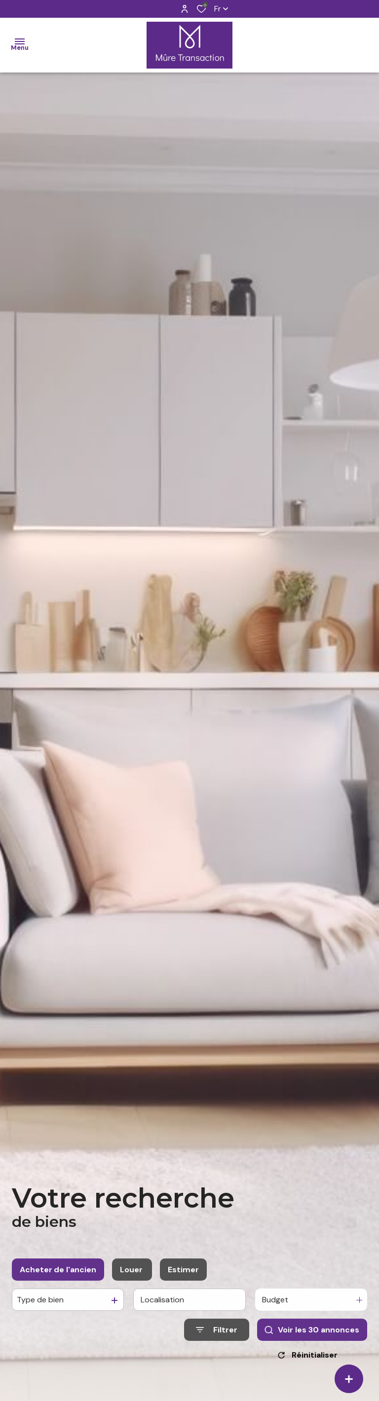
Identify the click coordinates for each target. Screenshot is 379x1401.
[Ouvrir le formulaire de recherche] (216, 1339)
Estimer (183, 1279)
